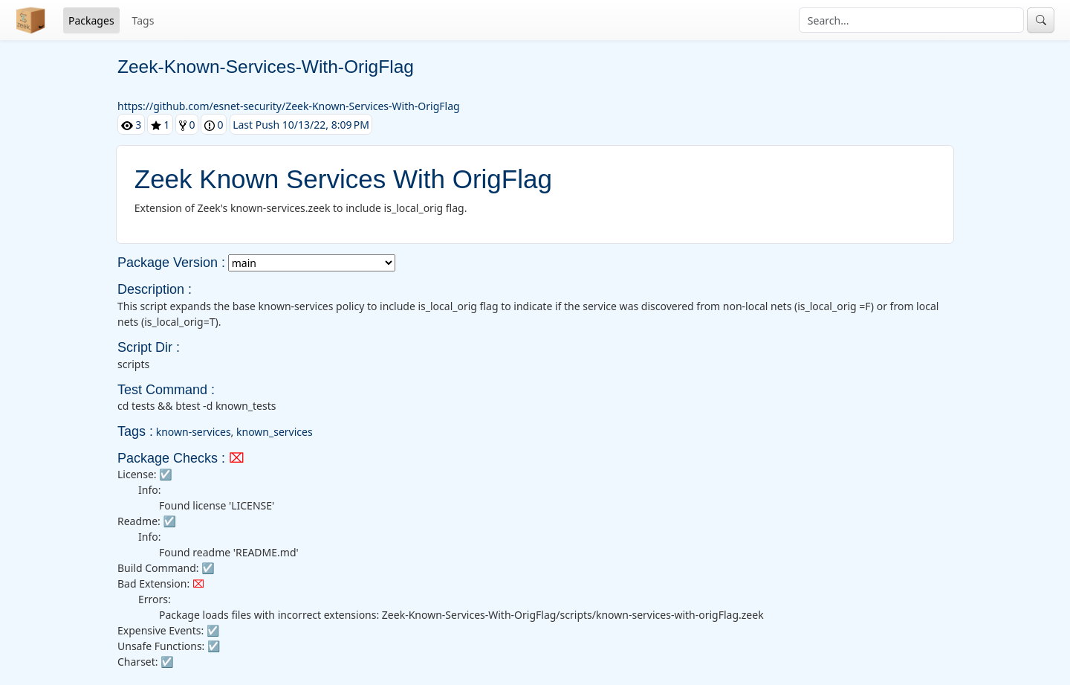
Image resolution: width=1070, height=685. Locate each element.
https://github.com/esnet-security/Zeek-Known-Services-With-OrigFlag (288, 106)
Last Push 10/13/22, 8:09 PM (301, 125)
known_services (274, 432)
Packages (91, 20)
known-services (193, 432)
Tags (143, 20)
